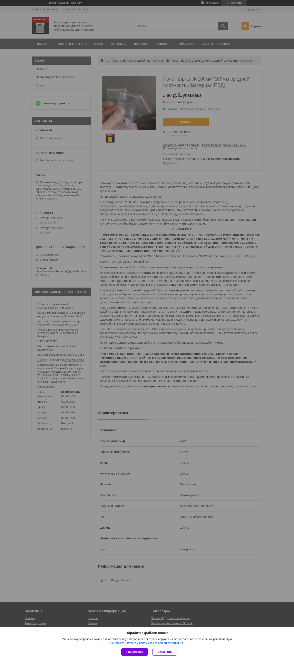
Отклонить (165, 651)
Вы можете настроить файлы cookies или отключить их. (145, 642)
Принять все (134, 651)
